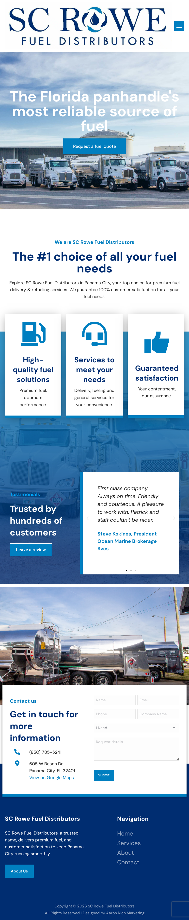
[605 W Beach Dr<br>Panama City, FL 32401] (17, 763)
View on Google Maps (51, 777)
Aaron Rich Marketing (125, 911)
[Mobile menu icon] (179, 26)
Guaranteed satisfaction (157, 373)
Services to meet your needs (94, 369)
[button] (87, 518)
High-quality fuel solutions (33, 369)
